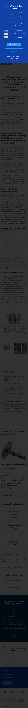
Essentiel (19, 30)
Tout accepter (14, 44)
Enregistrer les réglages (14, 50)
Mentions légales (14, 58)
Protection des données (13, 56)
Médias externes (17, 34)
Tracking (20, 37)
